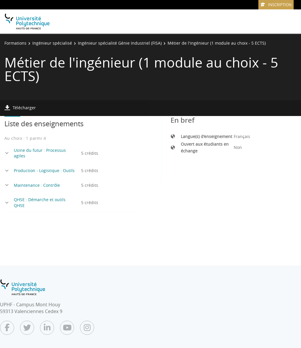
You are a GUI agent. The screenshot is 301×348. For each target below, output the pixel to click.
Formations (15, 43)
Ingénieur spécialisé (52, 43)
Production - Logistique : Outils (44, 170)
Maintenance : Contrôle (37, 185)
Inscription (276, 4)
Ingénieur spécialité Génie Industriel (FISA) (120, 43)
